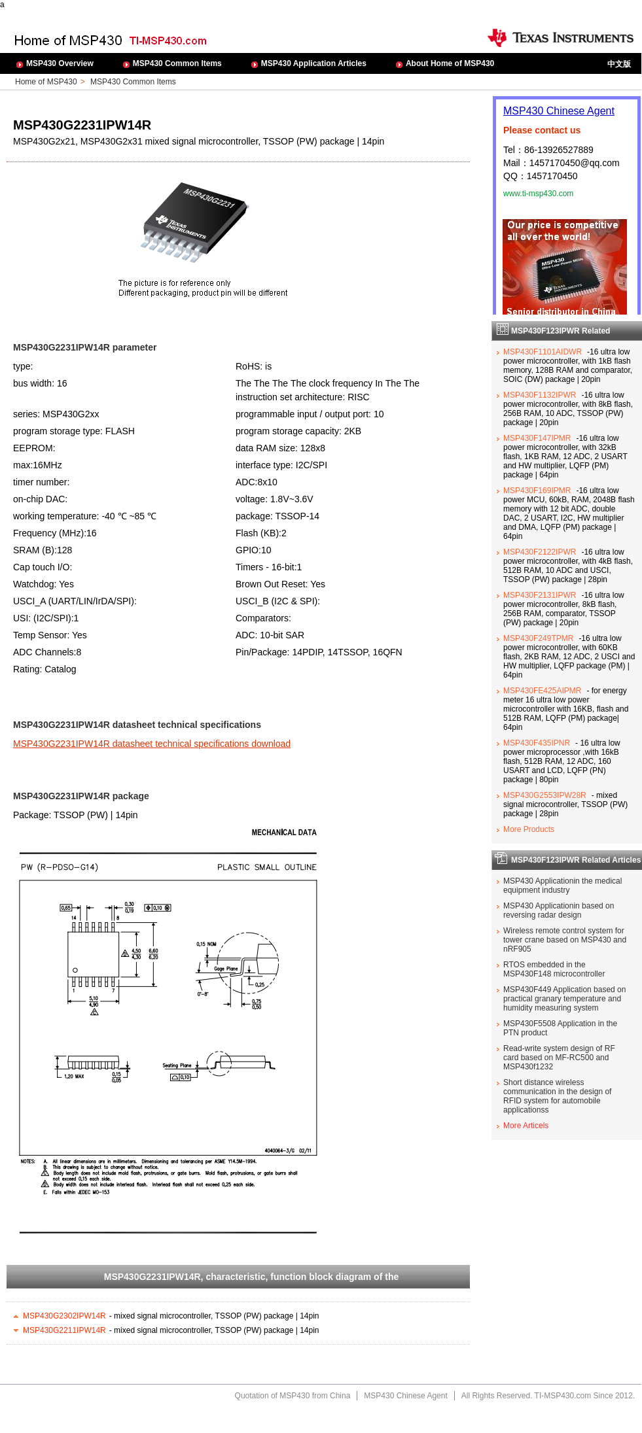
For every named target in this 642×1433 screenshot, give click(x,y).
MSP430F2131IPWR (539, 595)
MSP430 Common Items (177, 63)
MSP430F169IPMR (537, 490)
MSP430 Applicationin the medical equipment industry (562, 885)
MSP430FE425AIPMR (542, 690)
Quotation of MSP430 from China (293, 1395)
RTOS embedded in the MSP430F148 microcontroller (554, 969)
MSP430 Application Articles (313, 63)
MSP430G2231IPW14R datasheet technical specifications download (152, 743)
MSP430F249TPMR (538, 638)
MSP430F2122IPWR (539, 552)
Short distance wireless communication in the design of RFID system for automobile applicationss (557, 1096)
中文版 (619, 64)
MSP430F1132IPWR (539, 395)
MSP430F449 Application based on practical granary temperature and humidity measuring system (564, 998)
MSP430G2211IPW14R (64, 1330)
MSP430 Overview (60, 63)
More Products (528, 829)
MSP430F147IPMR (537, 438)
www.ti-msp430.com (538, 193)
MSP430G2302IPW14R (64, 1316)
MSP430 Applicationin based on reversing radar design (558, 910)
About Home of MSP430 (450, 63)
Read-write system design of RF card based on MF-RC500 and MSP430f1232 (559, 1057)
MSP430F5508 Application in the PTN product (560, 1028)
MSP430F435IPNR (536, 743)
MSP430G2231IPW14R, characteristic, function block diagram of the (251, 1276)
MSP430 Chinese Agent (559, 110)
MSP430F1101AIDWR (542, 351)
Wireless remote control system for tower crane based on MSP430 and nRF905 (564, 940)
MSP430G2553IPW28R (544, 795)
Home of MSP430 (46, 81)
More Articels (525, 1125)
